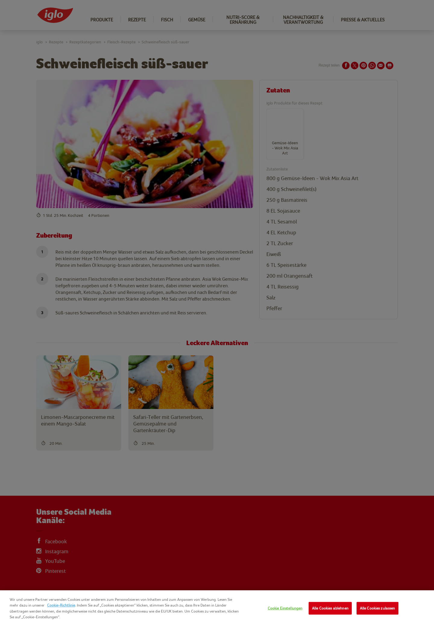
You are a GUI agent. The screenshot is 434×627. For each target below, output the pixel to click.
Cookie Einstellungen (285, 608)
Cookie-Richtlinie (61, 605)
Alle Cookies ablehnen (330, 608)
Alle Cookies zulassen (377, 608)
